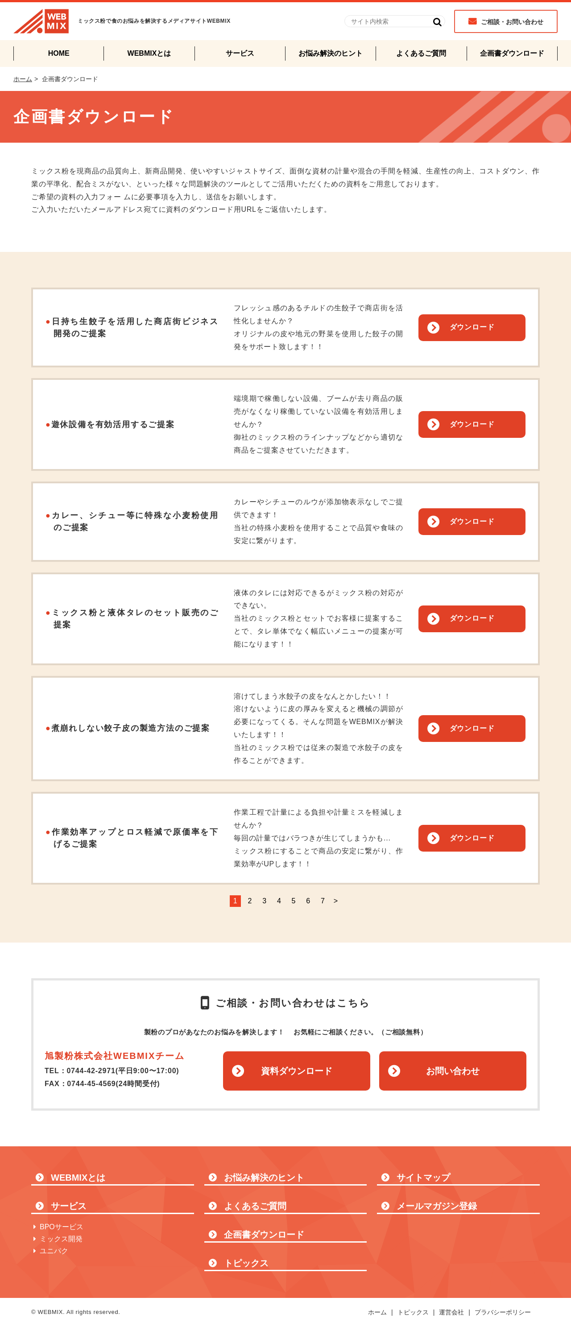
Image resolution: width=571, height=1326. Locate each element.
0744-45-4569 (91, 1083)
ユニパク (54, 1251)
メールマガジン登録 (437, 1206)
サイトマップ (423, 1177)
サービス (240, 53)
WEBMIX (41, 21)
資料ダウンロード (296, 1071)
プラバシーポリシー (503, 1312)
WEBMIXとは (149, 53)
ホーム (22, 78)
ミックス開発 (61, 1239)
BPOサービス (61, 1227)
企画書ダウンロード (512, 53)
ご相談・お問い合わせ (512, 21)
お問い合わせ (453, 1071)
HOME (59, 53)
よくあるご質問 (421, 53)
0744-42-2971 (90, 1071)
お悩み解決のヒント (330, 53)
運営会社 (451, 1312)
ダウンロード (472, 327)
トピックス (246, 1263)
